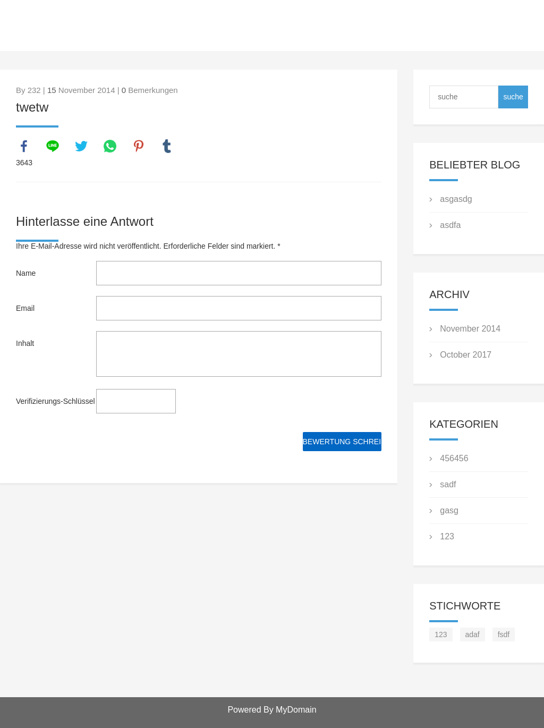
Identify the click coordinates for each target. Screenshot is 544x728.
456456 (454, 458)
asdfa (450, 225)
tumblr (167, 146)
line (53, 146)
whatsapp (110, 146)
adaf (472, 634)
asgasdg (456, 199)
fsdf (504, 634)
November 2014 (470, 328)
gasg (449, 510)
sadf (448, 484)
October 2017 (465, 354)
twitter (81, 146)
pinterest (139, 146)
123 (447, 536)
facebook (24, 146)
